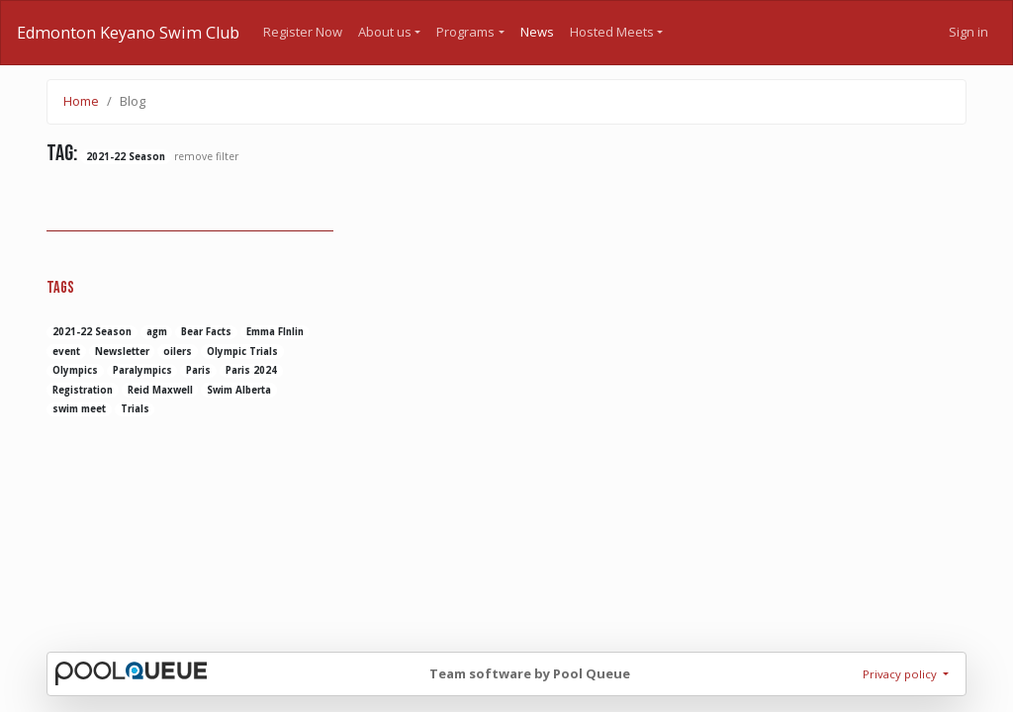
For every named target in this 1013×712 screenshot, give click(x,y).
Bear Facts (206, 331)
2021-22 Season (92, 331)
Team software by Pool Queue (529, 673)
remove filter (206, 156)
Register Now (302, 32)
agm (156, 331)
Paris (198, 370)
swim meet (79, 408)
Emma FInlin (275, 331)
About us (385, 32)
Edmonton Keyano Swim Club (128, 33)
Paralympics (142, 370)
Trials (135, 408)
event (66, 351)
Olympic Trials (242, 351)
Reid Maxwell (160, 390)
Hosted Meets (612, 32)
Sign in (968, 32)
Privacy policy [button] (901, 674)
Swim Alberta (239, 390)
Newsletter (122, 351)
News (537, 32)
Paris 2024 (251, 370)
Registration (82, 390)
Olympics (75, 370)
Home (81, 101)
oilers (177, 351)
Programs (465, 32)
